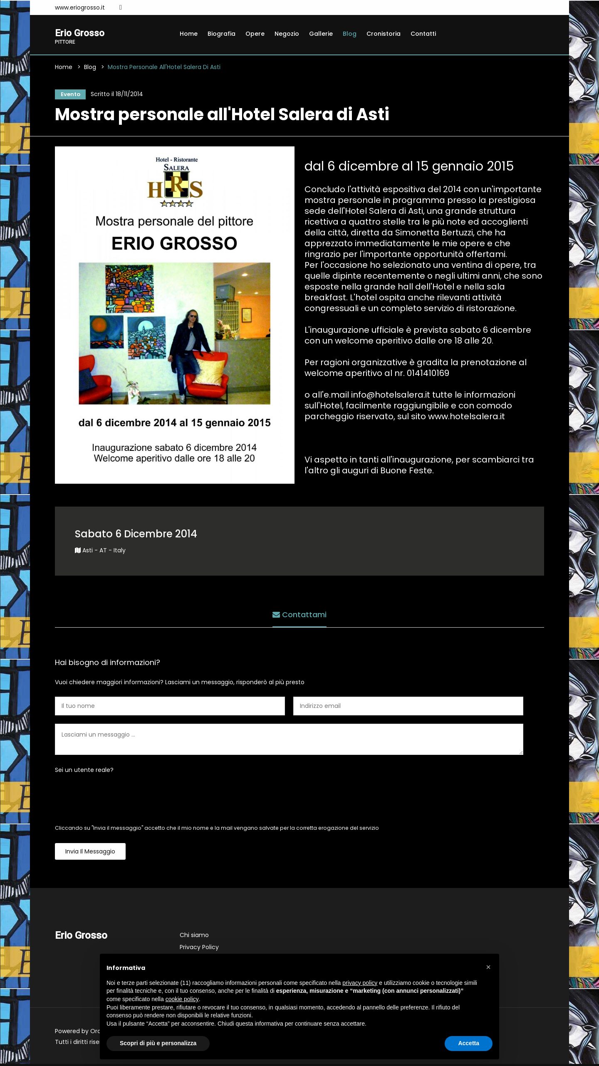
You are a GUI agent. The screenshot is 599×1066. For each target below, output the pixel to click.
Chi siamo (194, 937)
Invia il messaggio (90, 853)
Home (189, 34)
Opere (255, 34)
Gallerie (321, 34)
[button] (488, 967)
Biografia (221, 34)
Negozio (287, 34)
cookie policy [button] (182, 999)
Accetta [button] (468, 1043)
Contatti (423, 34)
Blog (349, 34)
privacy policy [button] (359, 982)
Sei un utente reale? (84, 772)
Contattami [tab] (299, 615)
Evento (68, 95)
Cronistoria (383, 34)
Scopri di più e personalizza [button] (158, 1043)
